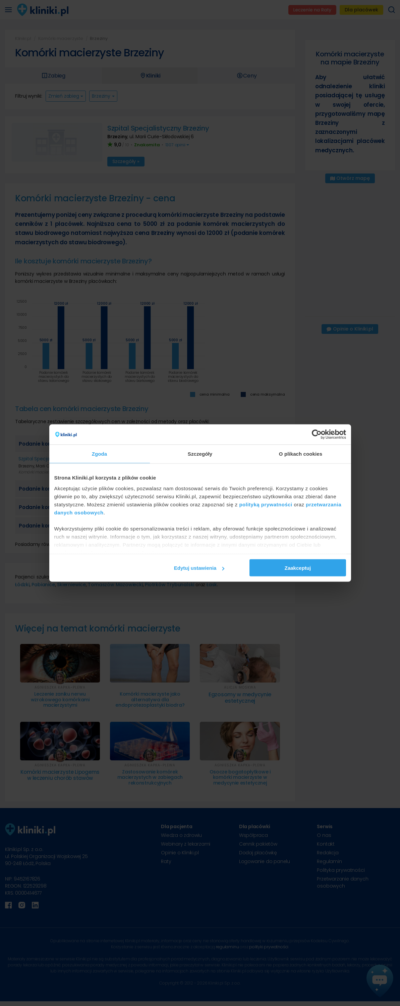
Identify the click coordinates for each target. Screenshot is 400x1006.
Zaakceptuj (298, 568)
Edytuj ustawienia (199, 568)
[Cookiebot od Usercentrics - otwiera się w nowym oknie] (316, 435)
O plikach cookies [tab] (300, 454)
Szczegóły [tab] (200, 454)
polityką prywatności (265, 504)
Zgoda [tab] (99, 454)
